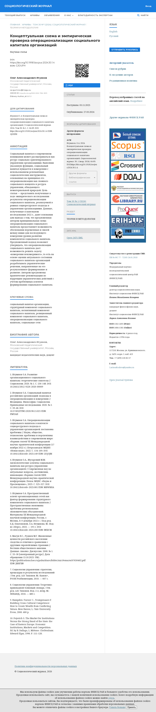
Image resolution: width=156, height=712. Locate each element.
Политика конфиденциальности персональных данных (46, 666)
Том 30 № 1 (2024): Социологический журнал (59, 24)
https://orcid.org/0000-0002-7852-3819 (33, 93)
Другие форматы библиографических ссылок (79, 177)
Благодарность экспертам (95, 15)
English (113, 31)
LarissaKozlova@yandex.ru (121, 367)
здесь (111, 697)
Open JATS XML (75, 237)
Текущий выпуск (15, 15)
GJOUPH (21, 65)
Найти (144, 15)
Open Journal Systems (121, 379)
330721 (29, 96)
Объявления (52, 15)
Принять (131, 707)
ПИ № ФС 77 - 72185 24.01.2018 (123, 257)
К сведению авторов (121, 74)
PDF (70, 85)
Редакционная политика (123, 80)
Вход (148, 6)
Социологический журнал (28, 6)
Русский (113, 36)
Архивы (34, 15)
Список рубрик (117, 68)
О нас (68, 15)
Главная (15, 24)
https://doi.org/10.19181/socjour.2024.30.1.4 (32, 62)
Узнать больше (117, 707)
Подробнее (136, 100)
